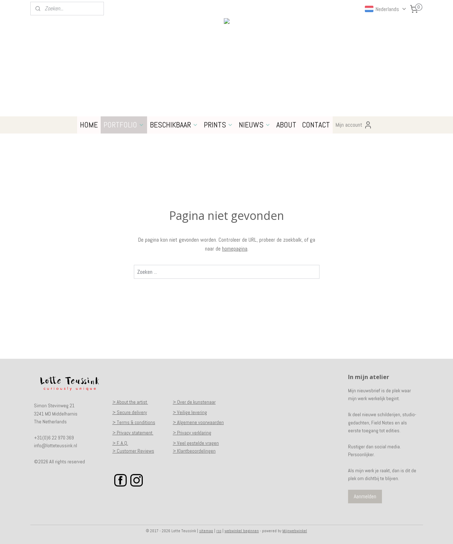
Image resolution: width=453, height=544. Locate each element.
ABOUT (286, 125)
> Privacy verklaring (192, 432)
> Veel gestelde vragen (196, 443)
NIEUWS (255, 125)
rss (218, 530)
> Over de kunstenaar (194, 402)
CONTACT (316, 125)
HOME (89, 125)
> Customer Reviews (133, 451)
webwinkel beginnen (242, 530)
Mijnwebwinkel (294, 530)
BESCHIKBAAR (174, 125)
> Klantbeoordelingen (194, 451)
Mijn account (354, 125)
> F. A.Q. (120, 443)
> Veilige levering (190, 412)
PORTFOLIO (124, 125)
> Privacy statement (132, 432)
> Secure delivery (129, 412)
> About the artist (130, 402)
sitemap (206, 530)
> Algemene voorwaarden (198, 422)
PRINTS (218, 125)
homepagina (234, 248)
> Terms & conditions (133, 422)
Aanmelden (365, 496)
